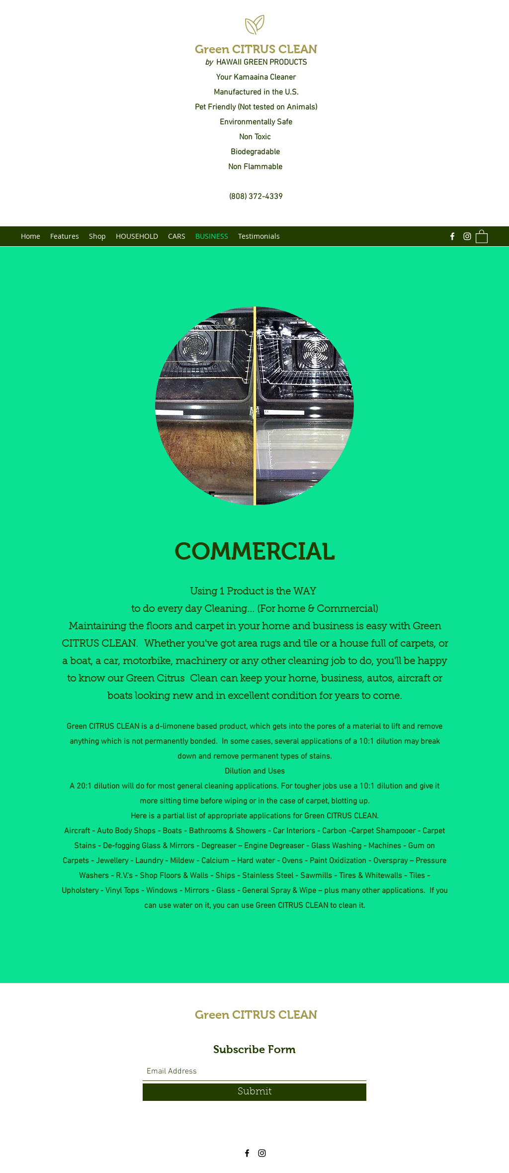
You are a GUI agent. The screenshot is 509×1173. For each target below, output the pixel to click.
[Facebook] (452, 236)
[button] (482, 236)
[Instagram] (467, 236)
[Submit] (254, 1092)
